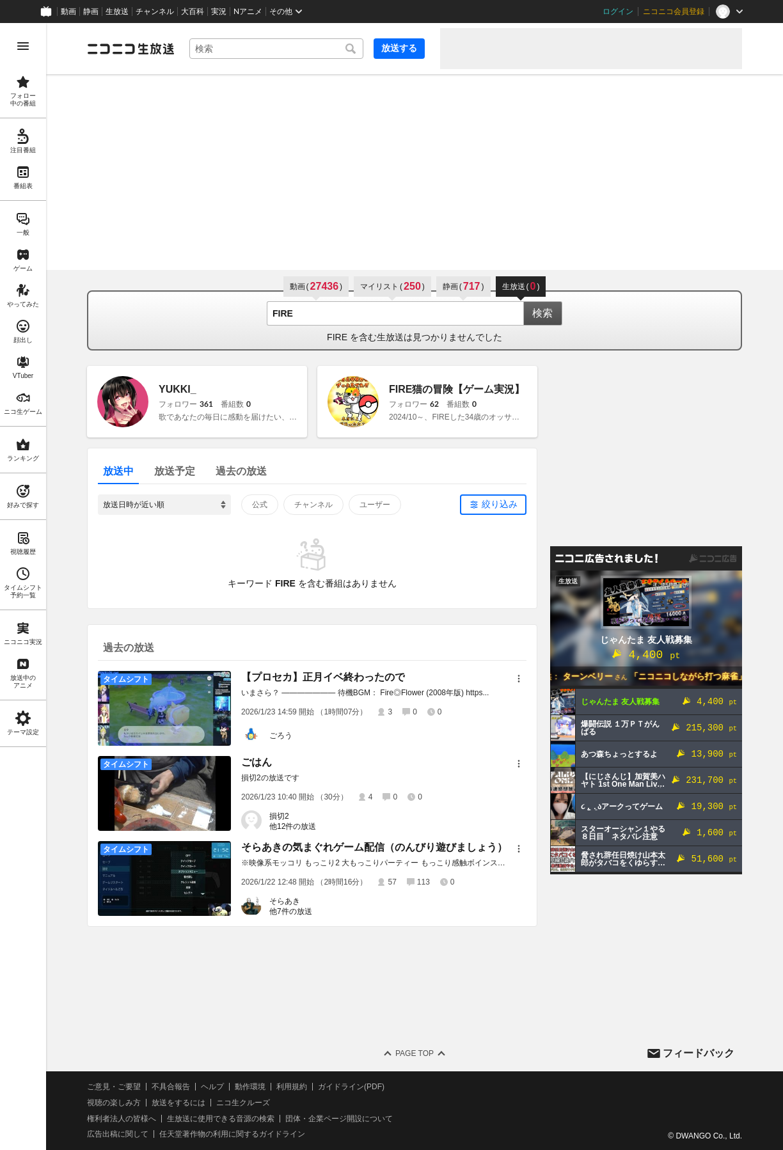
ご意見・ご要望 (114, 1086)
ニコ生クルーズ (243, 1103)
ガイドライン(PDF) (351, 1087)
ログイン (618, 11)
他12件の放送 (292, 826)
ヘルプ (212, 1087)
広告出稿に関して (117, 1134)
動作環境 (250, 1087)
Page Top (414, 1053)
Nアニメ (247, 11)
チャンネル (155, 11)
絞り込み (500, 504)
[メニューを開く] (23, 46)
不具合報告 (171, 1087)
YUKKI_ (177, 389)
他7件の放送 (290, 911)
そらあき (284, 901)
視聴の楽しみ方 (114, 1102)
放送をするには (178, 1103)
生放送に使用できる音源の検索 (220, 1118)
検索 (542, 313)
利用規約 (291, 1087)
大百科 (192, 11)
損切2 (279, 816)
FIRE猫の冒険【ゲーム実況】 (457, 389)
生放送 (117, 11)
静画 (91, 11)
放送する (399, 48)
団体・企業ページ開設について (339, 1118)
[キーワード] (276, 48)
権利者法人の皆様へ (121, 1118)
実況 (218, 11)
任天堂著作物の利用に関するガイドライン (232, 1134)
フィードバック (698, 1053)
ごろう (280, 735)
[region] (23, 586)
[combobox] (276, 48)
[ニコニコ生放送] (130, 48)
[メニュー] (518, 678)
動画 (68, 11)
